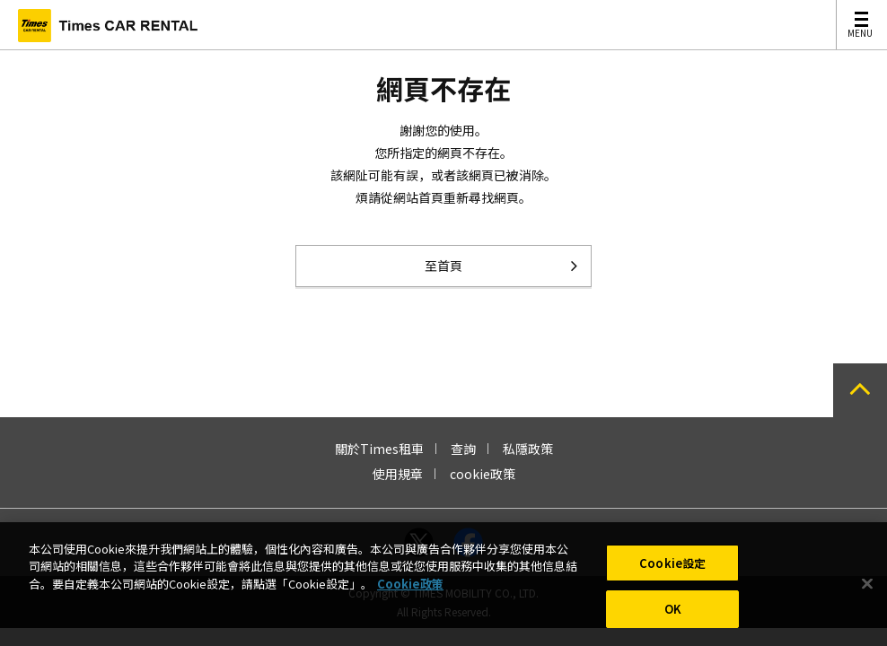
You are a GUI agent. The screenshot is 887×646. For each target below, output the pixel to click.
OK (672, 615)
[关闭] (867, 589)
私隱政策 (528, 449)
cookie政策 (482, 474)
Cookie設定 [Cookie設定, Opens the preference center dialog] (672, 568)
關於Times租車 (379, 449)
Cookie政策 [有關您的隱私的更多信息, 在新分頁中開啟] (410, 589)
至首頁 (443, 266)
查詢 (463, 449)
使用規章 (398, 474)
